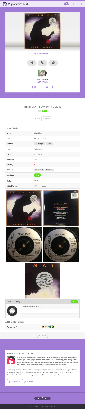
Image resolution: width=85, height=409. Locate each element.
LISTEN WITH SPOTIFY (42, 54)
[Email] (46, 398)
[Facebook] (42, 398)
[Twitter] (39, 398)
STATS (48, 87)
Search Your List (73, 4)
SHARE (42, 335)
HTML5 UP (51, 406)
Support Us (14, 382)
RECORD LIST (38, 87)
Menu (81, 4)
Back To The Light (50, 106)
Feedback (28, 382)
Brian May (30, 106)
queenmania (42, 81)
